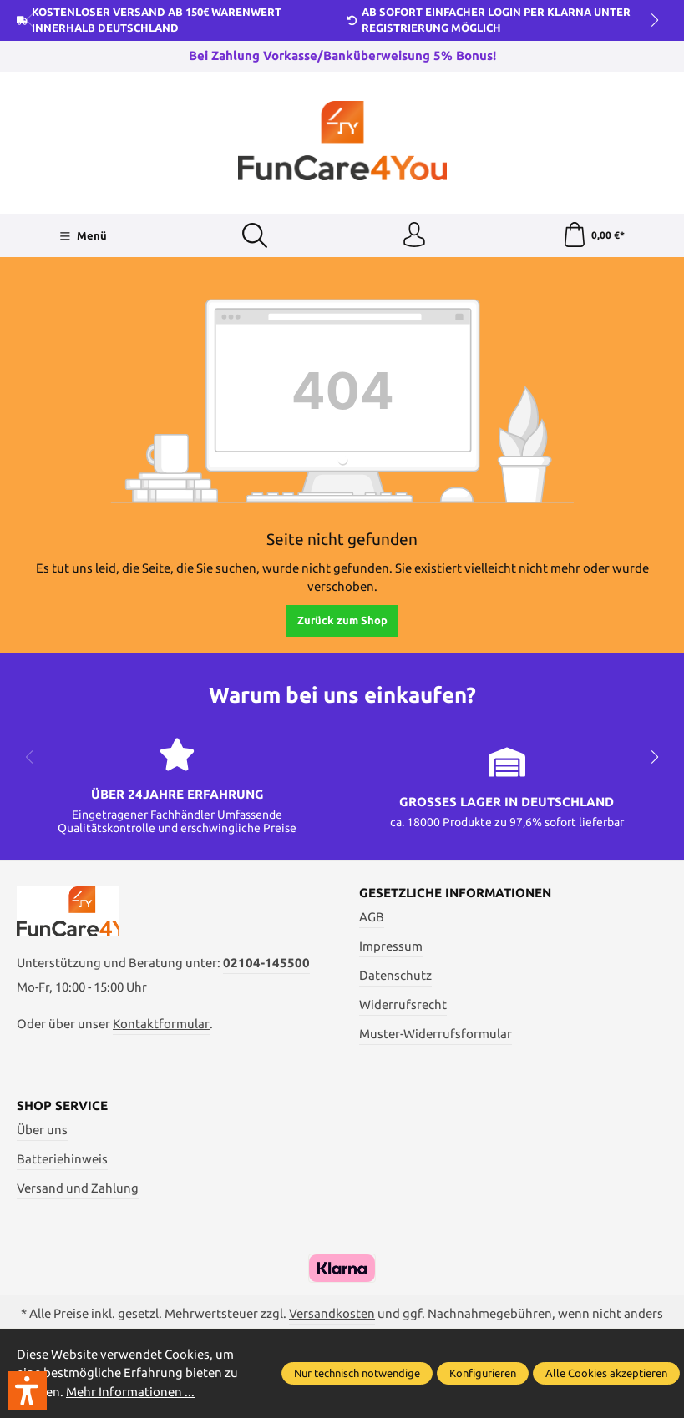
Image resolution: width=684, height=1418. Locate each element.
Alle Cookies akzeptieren (606, 1373)
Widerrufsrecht (403, 1005)
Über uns (42, 1130)
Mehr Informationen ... (130, 1392)
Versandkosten (332, 1314)
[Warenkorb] (593, 235)
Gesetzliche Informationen (455, 893)
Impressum (391, 947)
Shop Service (62, 1106)
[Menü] (83, 236)
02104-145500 (266, 963)
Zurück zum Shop (342, 620)
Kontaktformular (161, 1024)
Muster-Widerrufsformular (435, 1034)
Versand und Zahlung (78, 1189)
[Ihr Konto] (414, 235)
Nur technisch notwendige (357, 1373)
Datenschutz (395, 976)
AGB (371, 918)
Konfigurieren (482, 1373)
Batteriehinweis (62, 1160)
